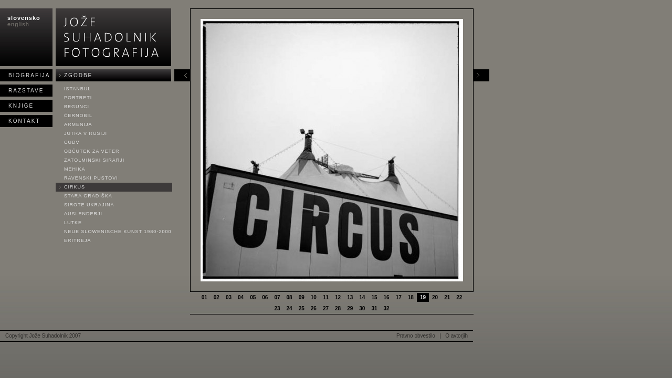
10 (314, 297)
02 (216, 297)
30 (362, 308)
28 (338, 308)
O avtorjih (456, 336)
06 (265, 297)
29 (350, 308)
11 (326, 297)
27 (326, 308)
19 (423, 297)
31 (374, 308)
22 (459, 297)
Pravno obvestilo (415, 336)
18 (411, 297)
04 (241, 297)
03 (229, 297)
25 (301, 308)
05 (253, 297)
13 (350, 297)
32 (387, 308)
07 (277, 297)
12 (338, 297)
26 (314, 308)
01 (204, 297)
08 (289, 297)
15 (374, 297)
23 (277, 308)
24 (289, 308)
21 (447, 297)
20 (435, 297)
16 (387, 297)
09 (301, 297)
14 (362, 297)
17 (399, 297)
